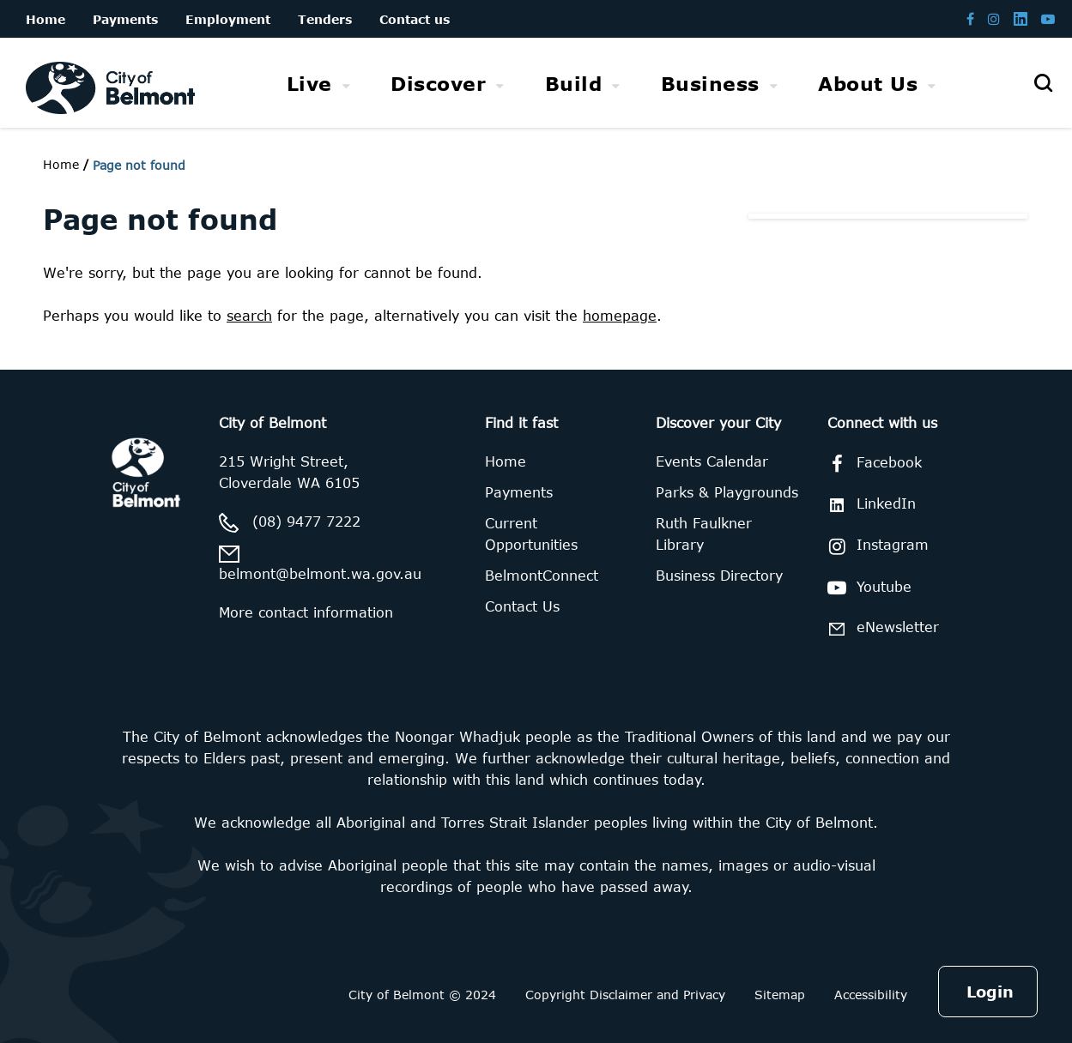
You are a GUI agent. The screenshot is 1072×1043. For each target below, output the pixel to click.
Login (990, 991)
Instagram (875, 546)
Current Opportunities (531, 533)
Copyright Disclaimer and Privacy (625, 994)
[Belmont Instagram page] (994, 18)
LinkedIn (868, 504)
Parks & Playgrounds (727, 492)
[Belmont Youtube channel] (1048, 18)
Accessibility (870, 994)
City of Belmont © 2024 (422, 994)
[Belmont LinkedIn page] (1020, 18)
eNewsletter (880, 628)
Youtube (866, 587)
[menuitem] (319, 83)
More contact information (306, 612)
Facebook (871, 464)
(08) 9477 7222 (306, 521)
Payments (519, 492)
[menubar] (611, 83)
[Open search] (1042, 83)
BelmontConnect (541, 575)
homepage (620, 315)
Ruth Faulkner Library (704, 533)
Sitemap (779, 994)
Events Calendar (712, 461)
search (249, 315)
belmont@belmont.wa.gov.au (320, 574)
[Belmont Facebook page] (970, 18)
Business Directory (719, 575)
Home (61, 164)
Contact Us (522, 606)
